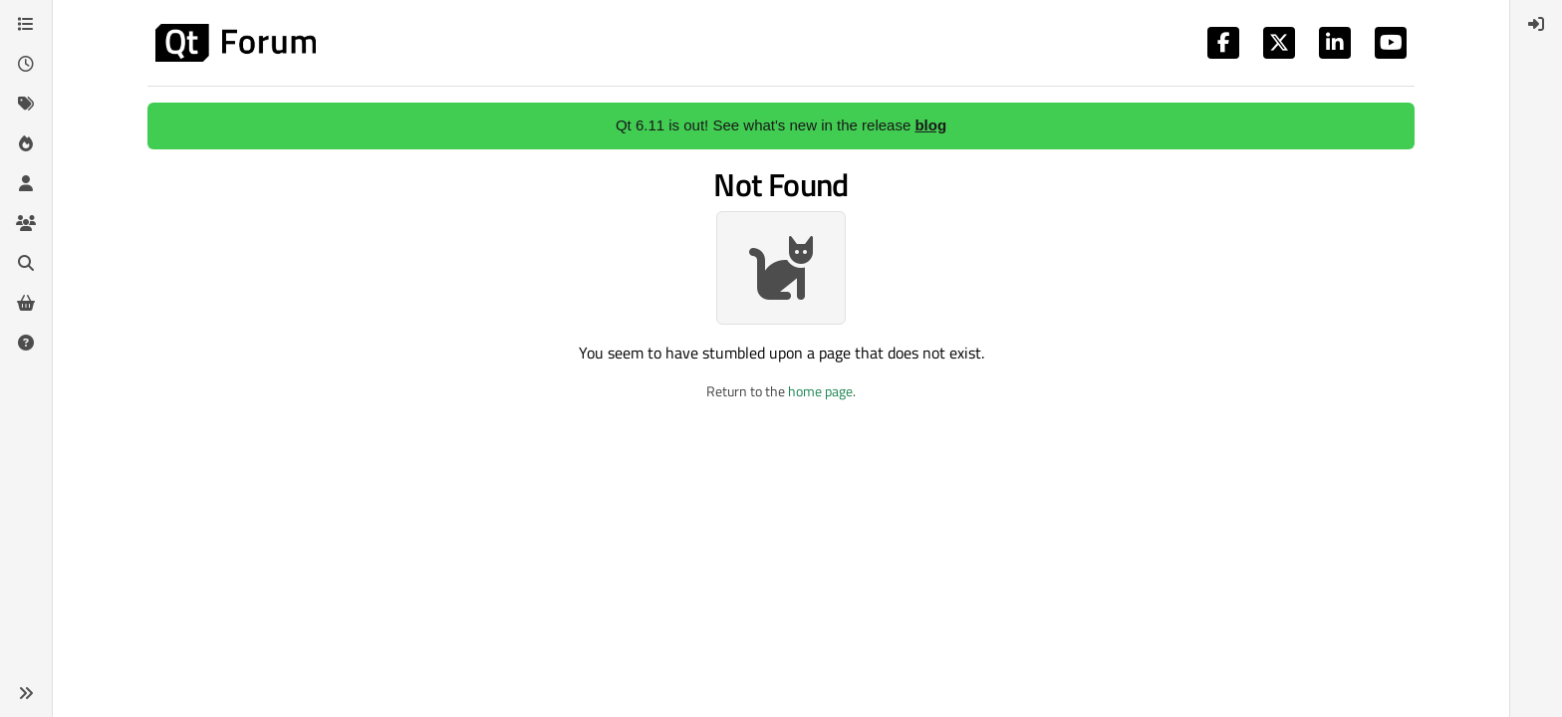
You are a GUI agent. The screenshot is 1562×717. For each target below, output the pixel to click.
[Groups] (26, 223)
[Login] (1536, 24)
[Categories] (26, 24)
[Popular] (26, 143)
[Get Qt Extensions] (26, 303)
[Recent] (26, 64)
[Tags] (26, 104)
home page (820, 390)
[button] (26, 693)
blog (930, 125)
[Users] (26, 183)
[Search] (26, 263)
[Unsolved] (26, 342)
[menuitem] (1536, 24)
